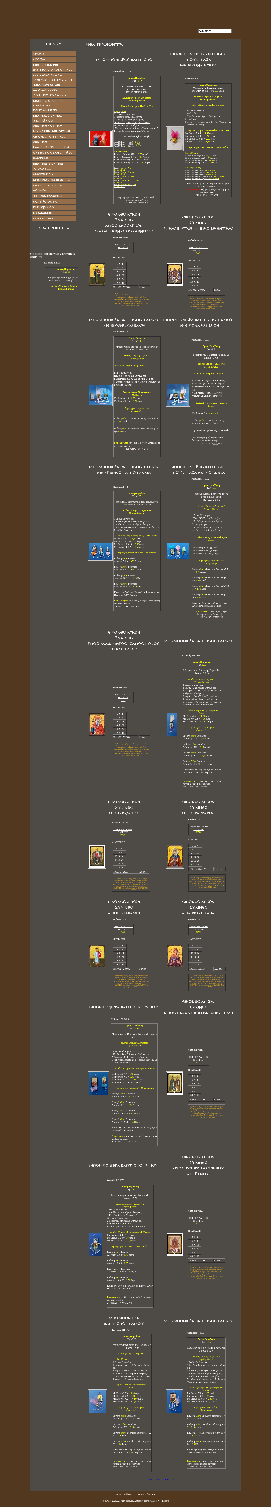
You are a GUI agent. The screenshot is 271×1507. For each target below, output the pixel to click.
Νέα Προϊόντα (45, 201)
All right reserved (125, 1500)
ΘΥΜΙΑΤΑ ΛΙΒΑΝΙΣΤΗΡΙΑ (52, 152)
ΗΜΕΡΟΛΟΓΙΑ (43, 174)
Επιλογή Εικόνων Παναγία (201, 172)
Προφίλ (39, 59)
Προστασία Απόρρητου (146, 1494)
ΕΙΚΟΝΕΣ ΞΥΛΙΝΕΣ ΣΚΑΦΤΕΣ (48, 166)
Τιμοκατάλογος (47, 196)
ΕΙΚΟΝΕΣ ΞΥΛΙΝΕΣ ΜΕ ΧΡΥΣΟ (51, 118)
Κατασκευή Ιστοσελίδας (145, 1500)
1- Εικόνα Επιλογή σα (124, 114)
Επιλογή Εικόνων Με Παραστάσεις (204, 176)
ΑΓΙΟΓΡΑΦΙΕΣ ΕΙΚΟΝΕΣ (51, 180)
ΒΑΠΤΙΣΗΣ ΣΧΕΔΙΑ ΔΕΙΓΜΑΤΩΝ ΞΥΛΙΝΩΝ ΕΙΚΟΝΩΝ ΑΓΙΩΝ (52, 80)
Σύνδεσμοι (43, 213)
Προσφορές (43, 207)
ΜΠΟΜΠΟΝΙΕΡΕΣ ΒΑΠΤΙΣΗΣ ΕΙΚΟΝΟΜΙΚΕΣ (53, 67)
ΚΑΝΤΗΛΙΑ (41, 158)
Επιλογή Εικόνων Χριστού (201, 174)
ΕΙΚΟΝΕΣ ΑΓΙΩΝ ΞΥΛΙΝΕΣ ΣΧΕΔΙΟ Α (50, 93)
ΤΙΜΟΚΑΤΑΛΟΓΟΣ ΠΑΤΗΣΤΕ (123, 246)
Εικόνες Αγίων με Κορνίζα (48, 188)
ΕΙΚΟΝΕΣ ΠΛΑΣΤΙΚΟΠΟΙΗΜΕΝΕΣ (51, 144)
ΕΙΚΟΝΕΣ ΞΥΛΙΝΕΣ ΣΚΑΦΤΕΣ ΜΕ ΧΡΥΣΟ (51, 128)
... (170, 1479)
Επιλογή (124, 173)
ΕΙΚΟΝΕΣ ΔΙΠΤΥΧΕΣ (49, 136)
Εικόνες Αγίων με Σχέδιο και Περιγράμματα (48, 105)
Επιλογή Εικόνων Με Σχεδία (202, 178)
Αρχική (38, 53)
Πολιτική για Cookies (123, 1494)
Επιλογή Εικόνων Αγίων (200, 170)
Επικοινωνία (43, 218)
